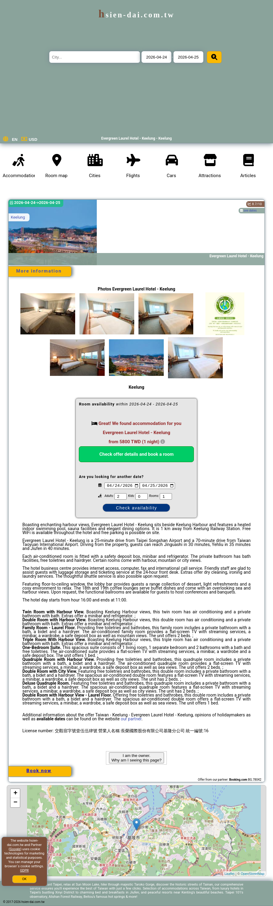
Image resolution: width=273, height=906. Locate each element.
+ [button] (15, 793)
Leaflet (230, 874)
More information (38, 271)
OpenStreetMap (252, 874)
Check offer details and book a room (137, 454)
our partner (131, 718)
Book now (38, 770)
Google (15, 849)
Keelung (18, 217)
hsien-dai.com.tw (136, 15)
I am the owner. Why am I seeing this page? (136, 757)
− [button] (15, 802)
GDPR (24, 870)
